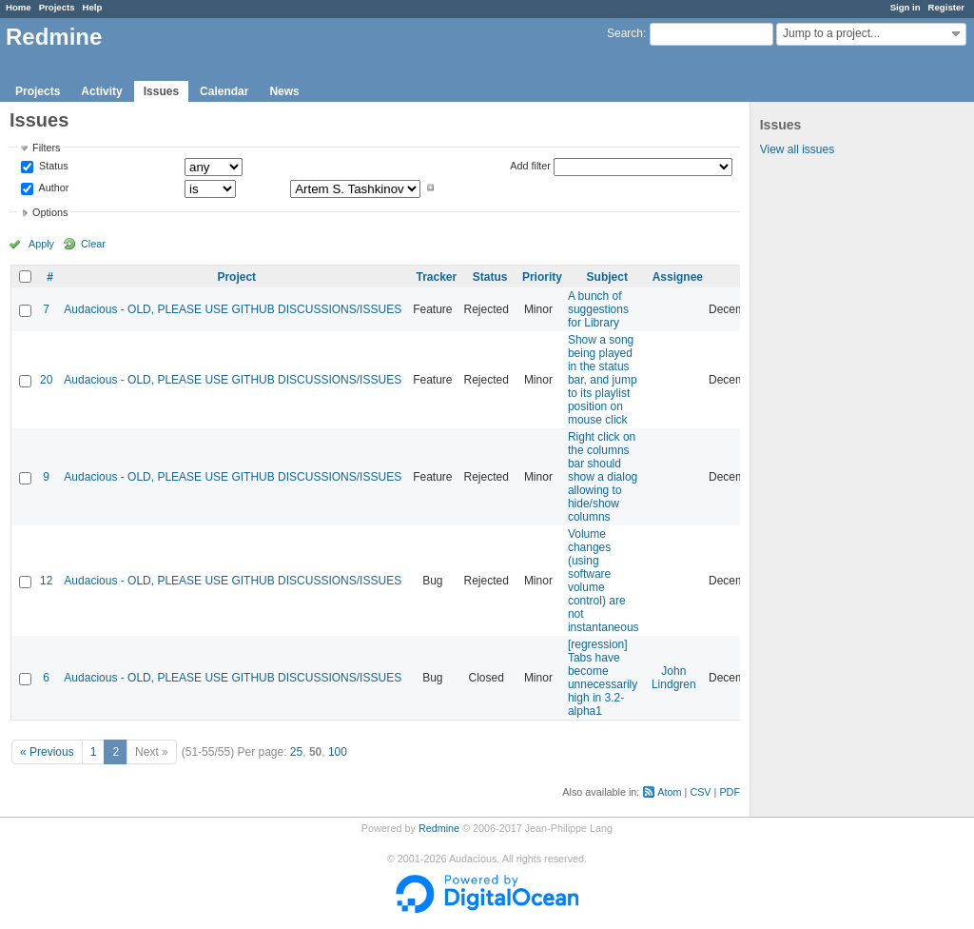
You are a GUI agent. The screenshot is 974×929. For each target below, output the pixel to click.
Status (52, 166)
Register (946, 7)
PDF (729, 792)
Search (625, 33)
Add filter (530, 165)
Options (50, 212)
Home (18, 7)
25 (296, 752)
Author (52, 187)
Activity (101, 91)
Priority (542, 277)
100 (337, 752)
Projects (57, 7)
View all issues (797, 149)
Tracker (436, 277)
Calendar (224, 91)
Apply (41, 243)
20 (46, 379)
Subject (607, 277)
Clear (93, 243)
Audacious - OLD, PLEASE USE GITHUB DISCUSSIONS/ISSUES (232, 309)
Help (93, 7)
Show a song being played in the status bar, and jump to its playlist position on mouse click (602, 379)
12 (46, 580)
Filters (46, 147)
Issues (161, 91)
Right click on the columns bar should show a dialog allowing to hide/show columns (602, 477)
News (284, 91)
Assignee (678, 277)
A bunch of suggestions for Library (598, 309)
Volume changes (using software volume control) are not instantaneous (603, 580)
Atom (669, 792)
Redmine (439, 828)
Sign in (905, 7)
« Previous (47, 752)
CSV (700, 792)
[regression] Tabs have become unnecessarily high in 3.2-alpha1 (602, 678)
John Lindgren (674, 677)
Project (236, 277)
